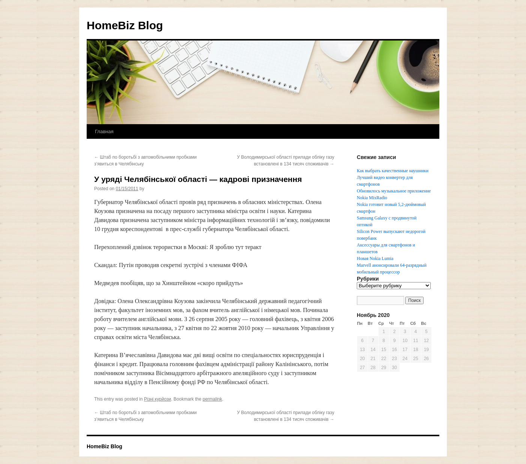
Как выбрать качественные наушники (392, 170)
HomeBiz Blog (125, 25)
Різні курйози (157, 399)
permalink (212, 399)
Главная (104, 131)
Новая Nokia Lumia (375, 258)
